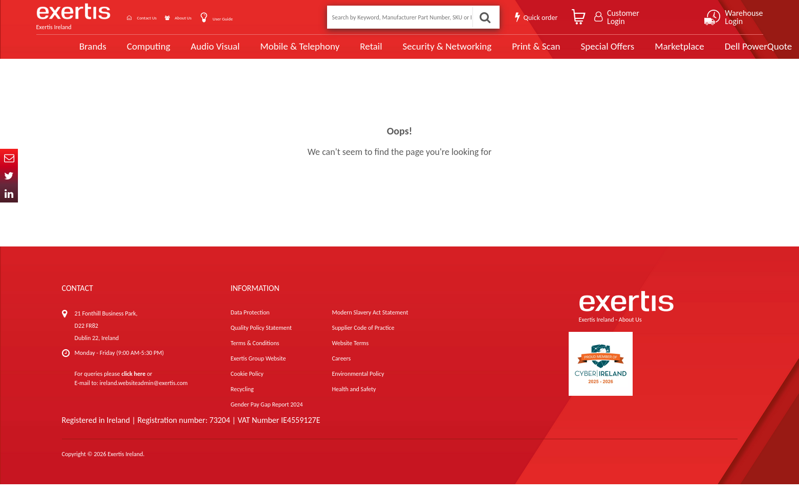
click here (133, 385)
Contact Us (159, 17)
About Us (211, 17)
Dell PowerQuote (719, 52)
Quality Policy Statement (260, 339)
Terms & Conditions (254, 354)
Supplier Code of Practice (363, 339)
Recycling (241, 400)
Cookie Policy (246, 385)
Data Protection (249, 324)
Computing (116, 52)
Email (9, 158)
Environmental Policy (358, 385)
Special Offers (570, 52)
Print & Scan (499, 52)
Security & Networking (411, 52)
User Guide (263, 18)
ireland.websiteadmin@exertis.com (144, 394)
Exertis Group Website (258, 370)
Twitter (9, 176)
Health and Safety (354, 400)
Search (483, 17)
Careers (341, 370)
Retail (336, 52)
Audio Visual (181, 52)
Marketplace (641, 52)
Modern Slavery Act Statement (370, 324)
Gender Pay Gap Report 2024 (266, 416)
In (9, 193)
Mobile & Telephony (265, 52)
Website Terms (350, 354)
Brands (60, 52)
